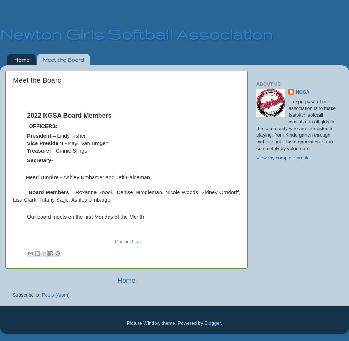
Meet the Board (63, 60)
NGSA (302, 92)
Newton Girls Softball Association (136, 34)
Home (22, 60)
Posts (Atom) (56, 295)
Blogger (212, 323)
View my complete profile (283, 157)
